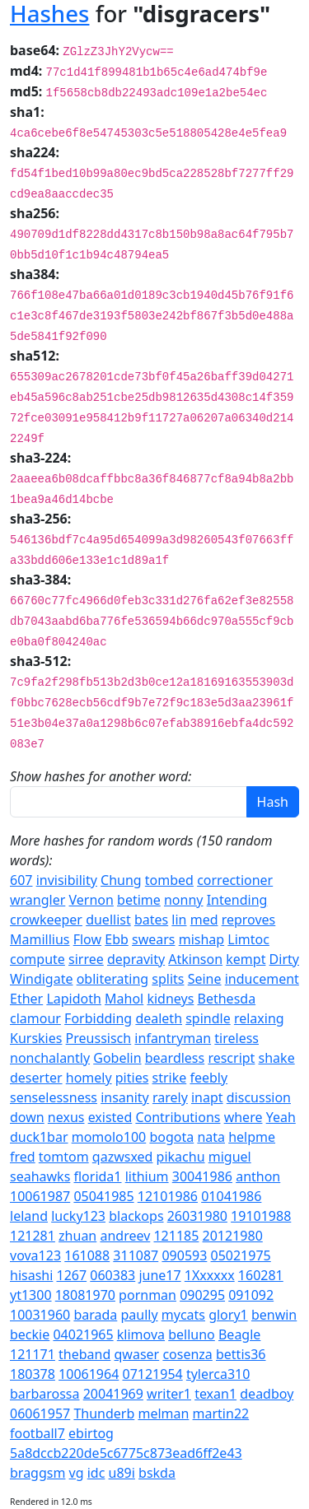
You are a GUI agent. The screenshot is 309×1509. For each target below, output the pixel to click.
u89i (122, 1473)
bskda (157, 1473)
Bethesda (227, 999)
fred (22, 1157)
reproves (249, 920)
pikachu (181, 1157)
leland (29, 1216)
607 (21, 880)
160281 (260, 1275)
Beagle (239, 1334)
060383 (112, 1275)
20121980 (233, 1236)
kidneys (170, 999)
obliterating (112, 979)
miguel (229, 1157)
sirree (86, 959)
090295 (202, 1295)
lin (178, 920)
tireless (236, 1038)
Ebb (117, 939)
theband (84, 1354)
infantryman (172, 1038)
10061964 (89, 1374)
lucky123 (78, 1216)
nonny (184, 900)
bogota (171, 1137)
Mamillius (40, 939)
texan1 (215, 1394)
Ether (26, 999)
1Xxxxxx (210, 1275)
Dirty (284, 959)
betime (139, 900)
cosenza (187, 1354)
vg (76, 1473)
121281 (32, 1236)
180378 (32, 1374)
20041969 (113, 1394)
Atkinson (195, 959)
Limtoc (248, 939)
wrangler (37, 900)
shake (277, 1058)
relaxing (259, 1018)
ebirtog (91, 1433)
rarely (170, 1097)
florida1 (97, 1176)
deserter (36, 1078)
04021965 (83, 1334)
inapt (207, 1097)
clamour (35, 1018)
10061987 (40, 1196)
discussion (259, 1097)
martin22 (221, 1413)
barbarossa (45, 1394)
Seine (205, 979)
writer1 (169, 1394)
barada (95, 1315)
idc (96, 1473)
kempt (245, 959)
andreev (125, 1236)
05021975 (241, 1255)
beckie (29, 1334)
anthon (258, 1176)
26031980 (197, 1216)
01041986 (231, 1196)
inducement (262, 979)
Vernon (91, 900)
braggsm (37, 1473)
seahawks (40, 1176)
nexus (66, 1117)
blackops (136, 1216)
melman (163, 1413)
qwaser (137, 1354)
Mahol (124, 999)
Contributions (177, 1117)
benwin (274, 1315)
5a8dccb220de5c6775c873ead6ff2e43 (126, 1453)
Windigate (41, 979)
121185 (176, 1236)
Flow (87, 939)
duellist (108, 920)
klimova (141, 1334)
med (204, 920)
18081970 (85, 1295)
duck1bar (39, 1137)
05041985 (103, 1196)
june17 (159, 1275)
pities (132, 1078)
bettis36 (241, 1354)
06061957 (40, 1413)
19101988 (261, 1216)
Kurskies (36, 1038)
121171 (32, 1354)
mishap (201, 939)
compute (37, 959)
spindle (208, 1018)
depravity (136, 959)
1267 (72, 1275)
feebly (208, 1078)
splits (168, 979)
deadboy (266, 1394)
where (243, 1117)
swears (154, 939)
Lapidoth (73, 999)
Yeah (281, 1117)
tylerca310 (218, 1374)
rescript (231, 1058)
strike (169, 1078)
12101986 (168, 1196)
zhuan (77, 1236)
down (27, 1117)
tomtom (64, 1157)
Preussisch (99, 1038)
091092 (251, 1295)
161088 (87, 1255)
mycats (183, 1315)
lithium (147, 1176)
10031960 (40, 1315)
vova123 (35, 1255)
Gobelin (117, 1058)
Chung (121, 880)
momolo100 (109, 1137)
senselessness (53, 1097)
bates (151, 920)
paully (138, 1315)
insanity (125, 1097)
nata (211, 1137)
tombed (169, 880)
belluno (191, 1334)
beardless (174, 1058)
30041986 (202, 1176)
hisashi (31, 1275)
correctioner (235, 880)
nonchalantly (50, 1058)
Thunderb (103, 1413)
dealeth (158, 1018)
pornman (147, 1295)
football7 (37, 1433)
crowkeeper (46, 920)
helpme (251, 1137)
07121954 (152, 1374)
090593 (184, 1255)
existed (110, 1117)
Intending (237, 900)
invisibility (66, 880)
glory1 (228, 1315)
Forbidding (98, 1018)
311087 (135, 1255)
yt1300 (31, 1295)
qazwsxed (122, 1157)
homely (89, 1078)
